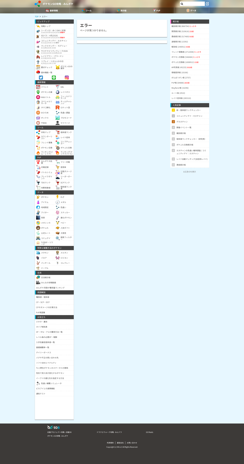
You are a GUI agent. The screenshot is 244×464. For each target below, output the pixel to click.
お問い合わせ (132, 442)
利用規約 (110, 442)
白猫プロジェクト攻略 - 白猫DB (59, 432)
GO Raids (149, 432)
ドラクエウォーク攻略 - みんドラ (109, 432)
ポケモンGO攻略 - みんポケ (58, 4)
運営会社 (120, 442)
